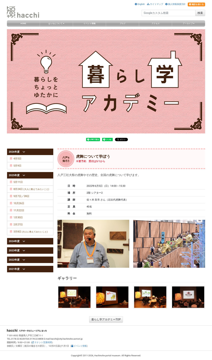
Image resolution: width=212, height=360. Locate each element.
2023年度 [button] (14, 250)
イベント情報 (79, 346)
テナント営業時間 (42, 342)
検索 (200, 13)
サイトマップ (155, 4)
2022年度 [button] (14, 259)
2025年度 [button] (14, 175)
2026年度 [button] (14, 151)
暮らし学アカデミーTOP (106, 319)
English (140, 4)
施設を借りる (196, 4)
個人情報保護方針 (175, 4)
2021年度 (14, 269)
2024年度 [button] (14, 241)
